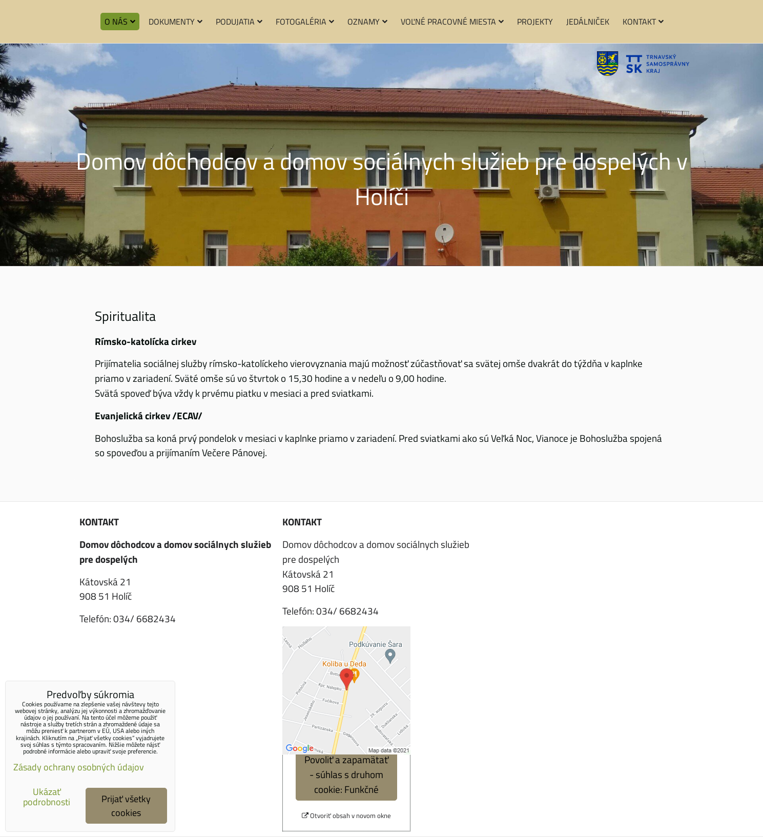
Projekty (535, 21)
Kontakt (643, 21)
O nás (120, 21)
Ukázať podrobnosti (46, 797)
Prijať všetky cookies (126, 806)
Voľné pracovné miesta (452, 21)
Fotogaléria (305, 21)
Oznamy (367, 21)
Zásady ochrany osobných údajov (78, 767)
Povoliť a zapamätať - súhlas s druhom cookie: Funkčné (346, 774)
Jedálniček (587, 21)
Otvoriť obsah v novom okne (346, 816)
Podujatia (239, 21)
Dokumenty (175, 21)
